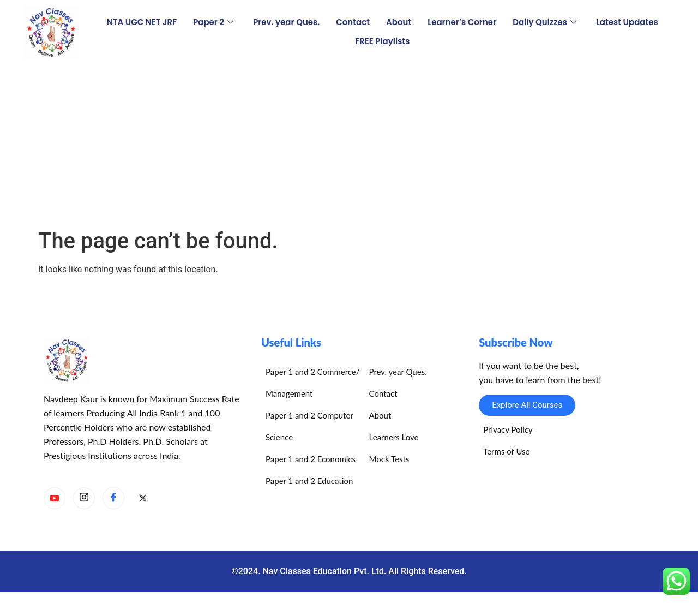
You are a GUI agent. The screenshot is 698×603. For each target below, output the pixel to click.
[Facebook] (113, 498)
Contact (353, 22)
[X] (143, 499)
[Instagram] (84, 498)
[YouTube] (54, 498)
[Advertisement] (349, 146)
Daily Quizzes (544, 22)
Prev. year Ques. (286, 22)
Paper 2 (213, 22)
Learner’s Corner (462, 22)
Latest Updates (627, 22)
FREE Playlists (382, 41)
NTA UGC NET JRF (142, 22)
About (398, 22)
